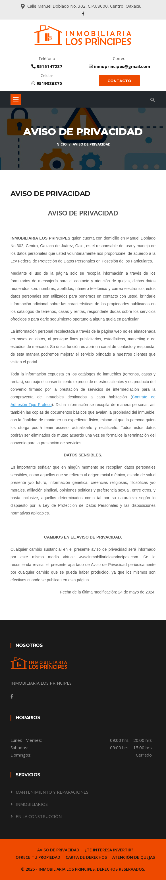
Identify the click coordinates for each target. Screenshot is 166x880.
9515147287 (46, 66)
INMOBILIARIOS (32, 804)
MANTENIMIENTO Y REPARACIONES (52, 792)
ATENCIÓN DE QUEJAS (133, 857)
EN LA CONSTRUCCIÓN (39, 816)
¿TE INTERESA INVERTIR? (109, 850)
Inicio (61, 144)
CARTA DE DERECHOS (86, 857)
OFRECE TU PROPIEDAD (38, 857)
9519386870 (47, 83)
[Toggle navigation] (16, 99)
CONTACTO (119, 80)
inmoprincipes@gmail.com (119, 66)
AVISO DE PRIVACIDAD (58, 850)
